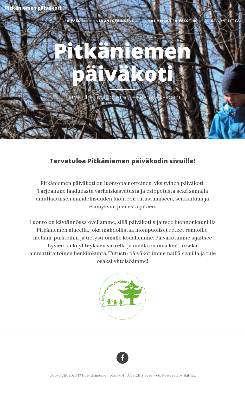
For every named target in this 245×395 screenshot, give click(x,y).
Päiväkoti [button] (76, 20)
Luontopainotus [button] (118, 20)
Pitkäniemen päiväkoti (33, 8)
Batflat (189, 375)
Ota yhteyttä (225, 20)
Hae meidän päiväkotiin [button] (174, 20)
